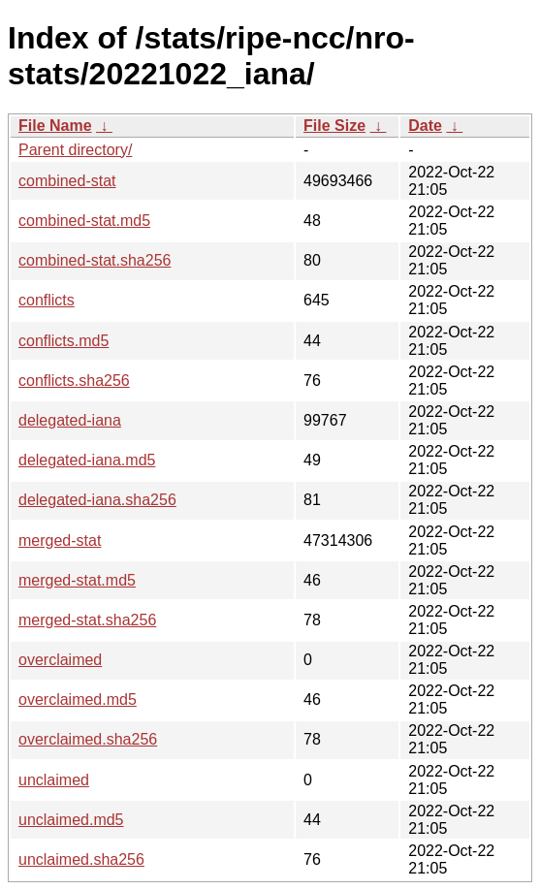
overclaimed (60, 660)
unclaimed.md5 (71, 819)
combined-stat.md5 (84, 220)
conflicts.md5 (63, 341)
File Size (334, 125)
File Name (55, 125)
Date (425, 125)
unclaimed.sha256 (81, 859)
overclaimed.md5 (77, 699)
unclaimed (53, 780)
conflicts (46, 300)
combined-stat (67, 181)
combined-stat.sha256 (94, 260)
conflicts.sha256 (74, 380)
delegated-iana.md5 (86, 460)
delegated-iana (69, 420)
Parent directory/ (75, 150)
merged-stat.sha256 (87, 620)
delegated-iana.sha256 (97, 500)
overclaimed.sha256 (87, 739)
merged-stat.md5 (77, 580)
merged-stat (59, 540)
